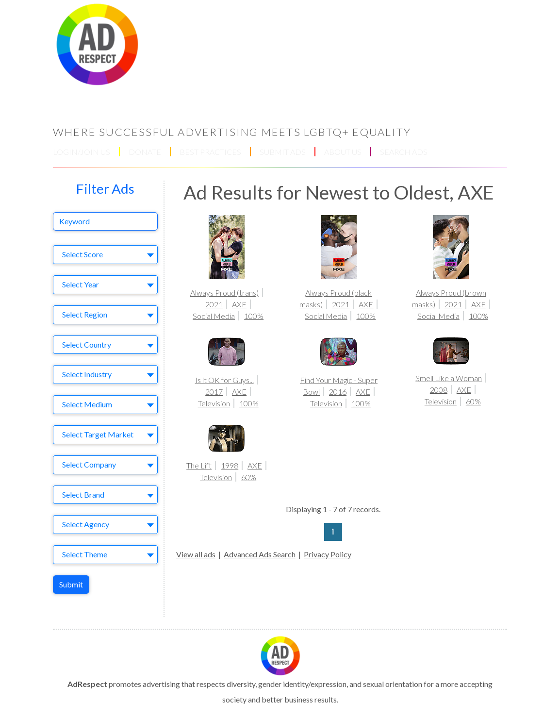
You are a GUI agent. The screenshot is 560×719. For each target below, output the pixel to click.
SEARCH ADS (404, 151)
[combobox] (105, 254)
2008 (438, 389)
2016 (337, 391)
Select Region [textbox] (84, 314)
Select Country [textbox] (86, 344)
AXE (239, 304)
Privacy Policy (327, 554)
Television (214, 403)
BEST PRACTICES (210, 151)
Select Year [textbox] (80, 284)
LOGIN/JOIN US (81, 151)
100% (254, 315)
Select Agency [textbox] (85, 524)
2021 (214, 304)
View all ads (195, 554)
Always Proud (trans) (224, 292)
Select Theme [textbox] (84, 554)
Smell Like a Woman (448, 378)
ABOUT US (343, 151)
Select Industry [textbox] (87, 374)
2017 (214, 391)
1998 (229, 465)
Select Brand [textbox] (83, 494)
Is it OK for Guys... (224, 380)
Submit (71, 584)
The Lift (199, 465)
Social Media (214, 315)
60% (473, 401)
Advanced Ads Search (260, 554)
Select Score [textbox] (82, 254)
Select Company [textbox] (89, 464)
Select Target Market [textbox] (97, 434)
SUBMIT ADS (283, 151)
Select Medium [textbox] (87, 404)
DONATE (145, 151)
